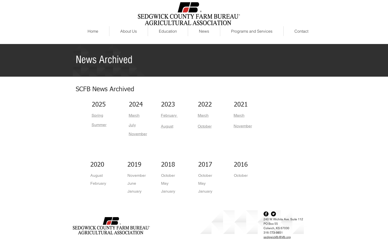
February (98, 183)
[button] (251, 31)
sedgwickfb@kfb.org (277, 237)
